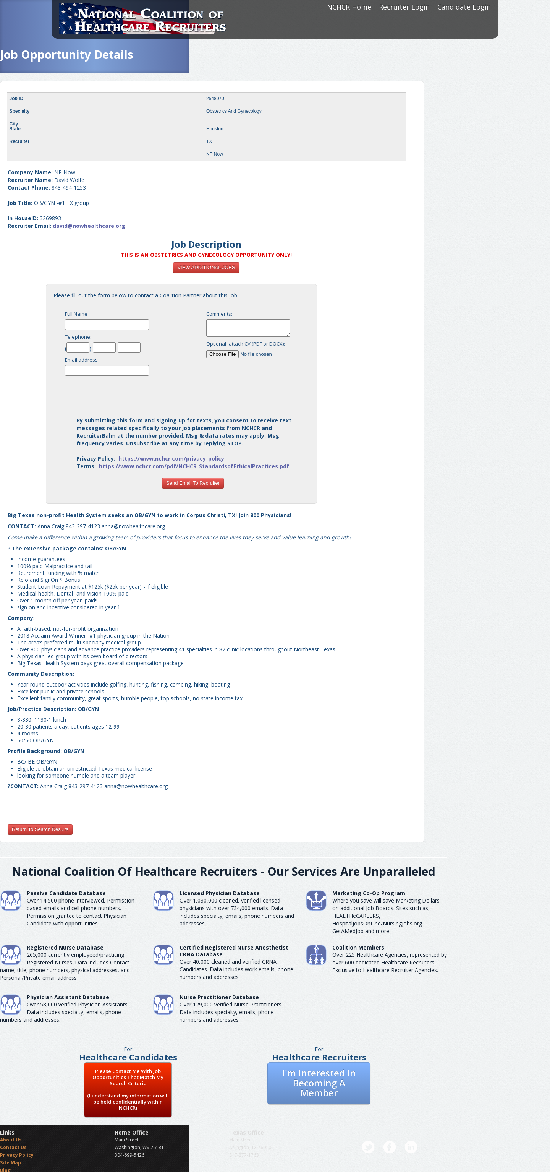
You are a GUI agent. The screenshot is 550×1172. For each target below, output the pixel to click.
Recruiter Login (404, 6)
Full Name (76, 313)
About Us (11, 1139)
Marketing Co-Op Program (368, 893)
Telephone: (78, 336)
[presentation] (193, 394)
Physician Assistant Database (68, 997)
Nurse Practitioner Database (219, 997)
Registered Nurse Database (65, 947)
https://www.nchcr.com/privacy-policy (171, 458)
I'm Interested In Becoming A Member (319, 1082)
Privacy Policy (17, 1155)
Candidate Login (464, 6)
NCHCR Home (349, 6)
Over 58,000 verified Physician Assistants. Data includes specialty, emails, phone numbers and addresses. (64, 1012)
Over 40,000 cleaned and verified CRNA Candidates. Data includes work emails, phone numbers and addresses (236, 969)
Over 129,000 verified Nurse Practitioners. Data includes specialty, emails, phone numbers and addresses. (231, 1012)
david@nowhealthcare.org (89, 225)
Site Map (10, 1162)
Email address (81, 359)
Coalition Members (358, 947)
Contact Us (13, 1147)
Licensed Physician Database (220, 893)
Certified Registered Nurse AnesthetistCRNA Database (234, 951)
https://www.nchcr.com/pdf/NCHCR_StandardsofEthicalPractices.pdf (194, 466)
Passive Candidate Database (66, 893)
